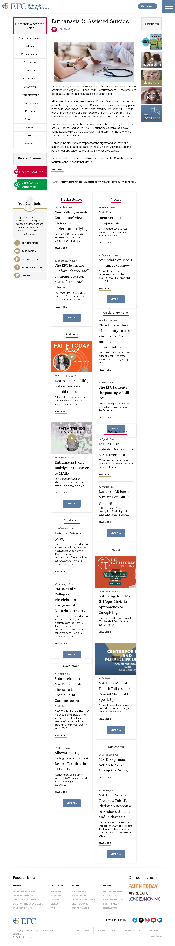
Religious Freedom (24, 891)
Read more (57, 169)
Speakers (30, 127)
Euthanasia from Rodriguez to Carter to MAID (72, 467)
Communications (30, 54)
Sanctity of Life (32, 172)
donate (150, 6)
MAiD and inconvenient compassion (110, 217)
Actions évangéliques (30, 38)
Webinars (30, 143)
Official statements (30, 95)
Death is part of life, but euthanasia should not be (71, 386)
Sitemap (153, 930)
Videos (30, 135)
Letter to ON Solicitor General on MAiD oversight (116, 449)
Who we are (79, 891)
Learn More (90, 182)
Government (30, 86)
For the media (30, 78)
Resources (29, 119)
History (115, 182)
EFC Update (109, 895)
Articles (30, 46)
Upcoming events (113, 891)
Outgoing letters (30, 103)
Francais (56, 895)
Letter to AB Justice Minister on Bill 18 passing (115, 497)
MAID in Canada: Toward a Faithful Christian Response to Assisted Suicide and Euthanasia (115, 806)
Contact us (110, 908)
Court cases (30, 62)
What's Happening (71, 182)
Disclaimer (156, 936)
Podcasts (30, 111)
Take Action (129, 182)
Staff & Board (80, 904)
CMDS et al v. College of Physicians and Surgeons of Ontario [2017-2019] (71, 600)
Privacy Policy (106, 930)
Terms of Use (81, 930)
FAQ (53, 908)
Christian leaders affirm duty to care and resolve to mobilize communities (115, 336)
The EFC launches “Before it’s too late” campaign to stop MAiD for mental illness (72, 276)
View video (105, 632)
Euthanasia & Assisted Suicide (90, 21)
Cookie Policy (132, 930)
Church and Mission (24, 895)
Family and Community (26, 900)
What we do (79, 895)
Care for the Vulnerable (29, 184)
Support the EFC (113, 900)
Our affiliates (80, 908)
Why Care (104, 182)
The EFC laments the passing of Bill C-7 (114, 392)
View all (72, 317)
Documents (30, 70)
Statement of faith (83, 900)
